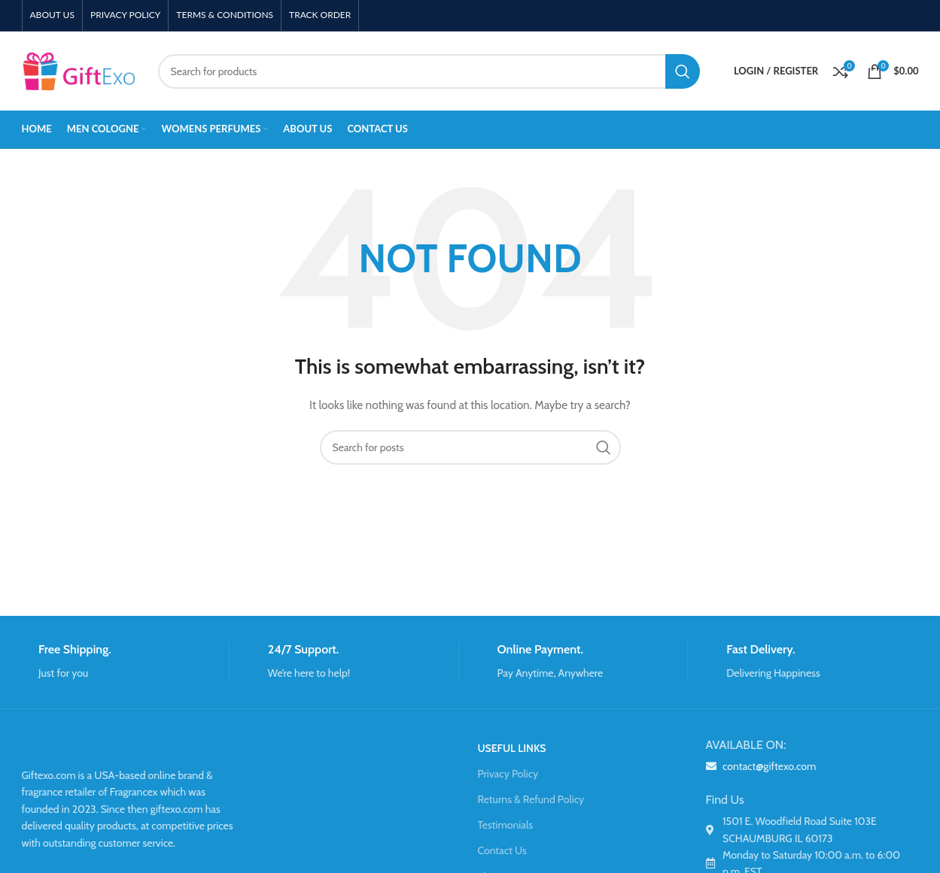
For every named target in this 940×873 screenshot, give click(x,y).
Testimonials (506, 825)
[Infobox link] (126, 662)
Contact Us (502, 850)
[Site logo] (78, 70)
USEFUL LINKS (512, 748)
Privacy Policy (508, 774)
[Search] (429, 71)
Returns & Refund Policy (531, 799)
